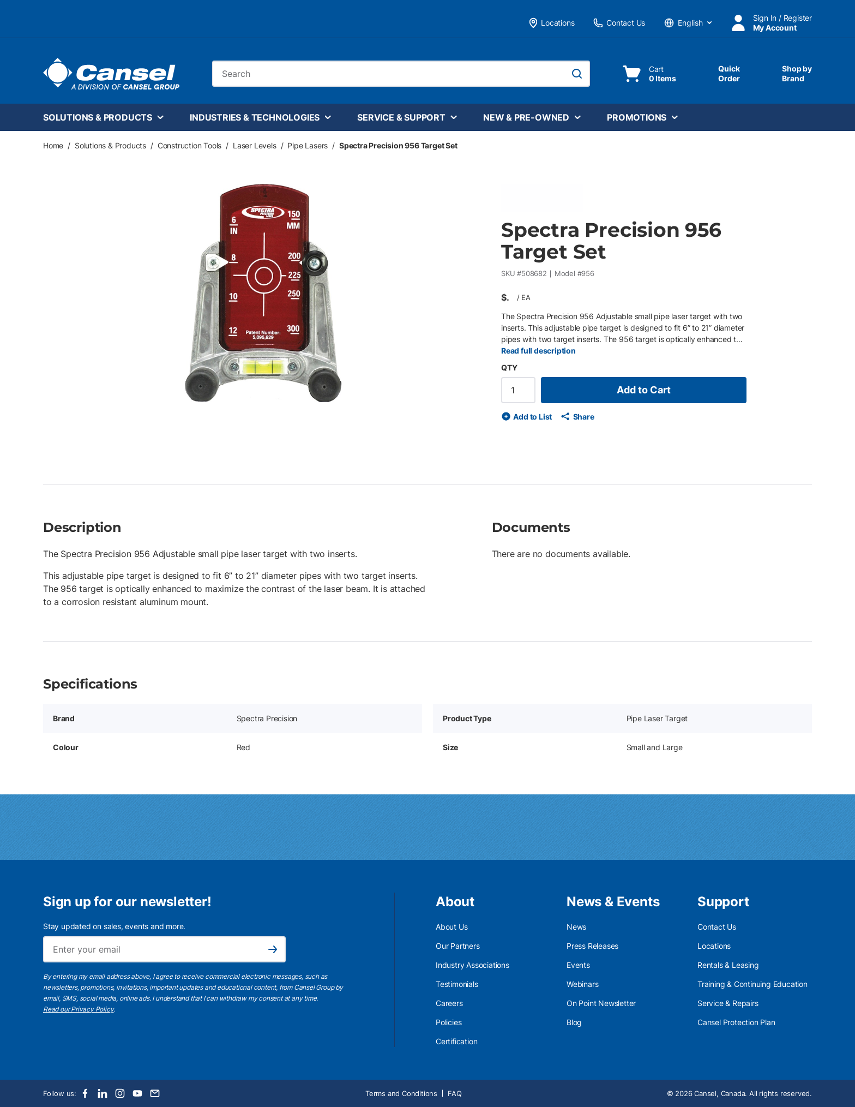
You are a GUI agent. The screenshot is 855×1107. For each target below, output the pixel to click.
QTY (509, 367)
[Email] (154, 1093)
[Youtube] (137, 1093)
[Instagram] (120, 1093)
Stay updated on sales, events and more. (114, 926)
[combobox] (401, 74)
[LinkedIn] (102, 1093)
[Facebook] (85, 1093)
